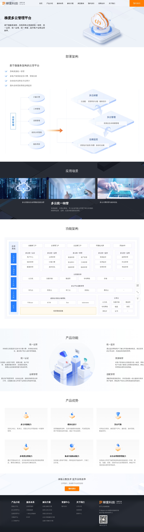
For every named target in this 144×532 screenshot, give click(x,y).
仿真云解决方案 (47, 506)
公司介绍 (79, 506)
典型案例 (81, 3)
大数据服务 (29, 510)
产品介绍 (49, 3)
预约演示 (91, 3)
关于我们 (112, 3)
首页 (40, 3)
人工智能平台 (15, 521)
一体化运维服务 (31, 513)
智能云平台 (14, 506)
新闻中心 (79, 513)
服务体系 (60, 3)
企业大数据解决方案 (49, 517)
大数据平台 (14, 517)
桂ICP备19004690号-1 (106, 512)
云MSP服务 (29, 506)
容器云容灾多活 (47, 513)
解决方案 (70, 3)
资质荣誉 (79, 510)
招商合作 (101, 3)
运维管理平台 (15, 513)
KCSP (28, 517)
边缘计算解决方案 (48, 521)
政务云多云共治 (47, 510)
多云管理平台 (15, 510)
